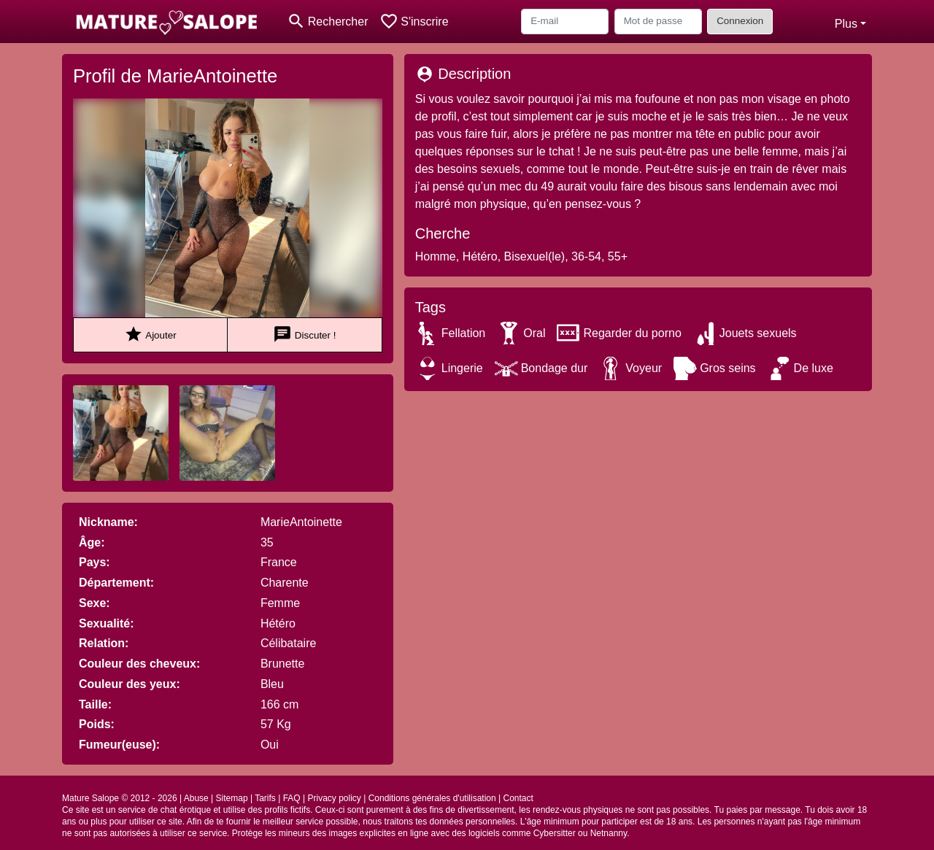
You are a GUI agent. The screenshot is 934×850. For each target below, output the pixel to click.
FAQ (292, 798)
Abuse (196, 798)
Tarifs (265, 798)
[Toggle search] (327, 21)
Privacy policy (333, 798)
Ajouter (150, 334)
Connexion (740, 20)
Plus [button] (846, 24)
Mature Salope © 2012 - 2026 (119, 798)
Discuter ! (304, 334)
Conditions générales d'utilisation (432, 798)
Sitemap (232, 798)
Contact (518, 798)
